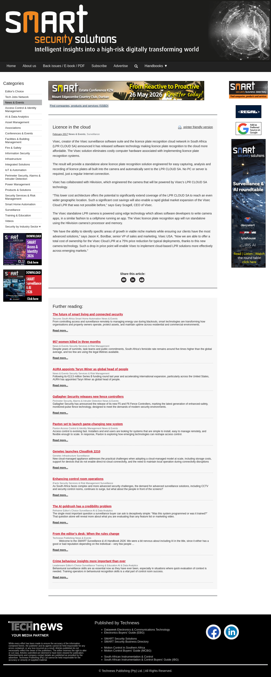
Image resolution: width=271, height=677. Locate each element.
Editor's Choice (14, 91)
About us (29, 66)
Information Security (17, 153)
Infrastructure (13, 158)
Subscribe (99, 66)
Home (11, 66)
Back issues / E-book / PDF (64, 66)
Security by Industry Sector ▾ (23, 226)
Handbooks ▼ (156, 66)
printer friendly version (195, 127)
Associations (13, 127)
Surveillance (12, 209)
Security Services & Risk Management (20, 197)
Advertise (121, 66)
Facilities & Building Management (17, 140)
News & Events (14, 102)
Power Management (17, 184)
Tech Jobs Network (17, 97)
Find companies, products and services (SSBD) (79, 105)
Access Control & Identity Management (20, 109)
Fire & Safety (13, 147)
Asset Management (17, 122)
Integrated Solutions (17, 164)
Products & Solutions (18, 190)
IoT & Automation (16, 170)
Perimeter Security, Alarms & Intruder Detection (22, 177)
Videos (9, 221)
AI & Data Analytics (17, 116)
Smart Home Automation (20, 204)
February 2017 (60, 134)
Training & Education (18, 215)
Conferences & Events (19, 133)
